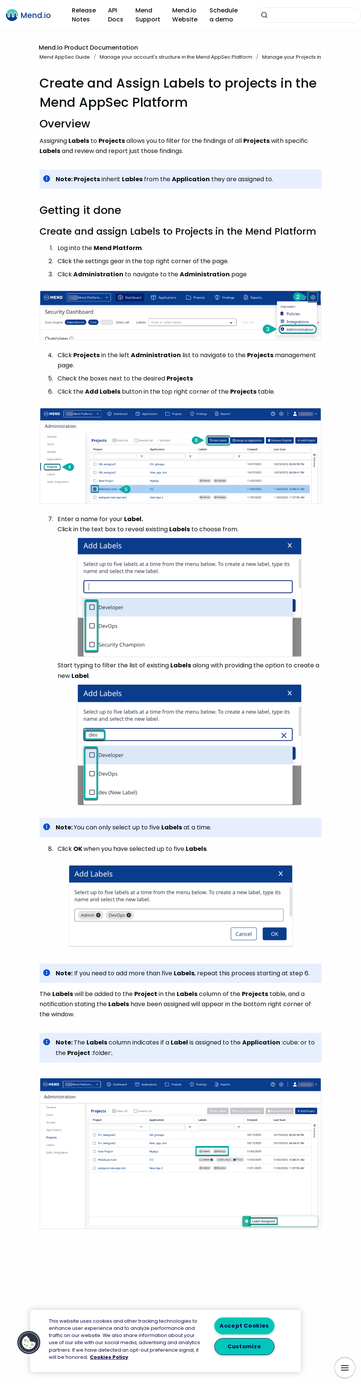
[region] (165, 1341)
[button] (29, 1343)
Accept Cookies (244, 1325)
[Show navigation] (345, 1368)
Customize (244, 1346)
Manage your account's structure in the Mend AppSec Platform (176, 57)
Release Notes (84, 15)
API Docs (115, 15)
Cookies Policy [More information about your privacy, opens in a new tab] (109, 1357)
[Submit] (264, 15)
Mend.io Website (184, 15)
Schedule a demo (223, 15)
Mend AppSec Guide (64, 57)
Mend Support (147, 15)
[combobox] (308, 15)
